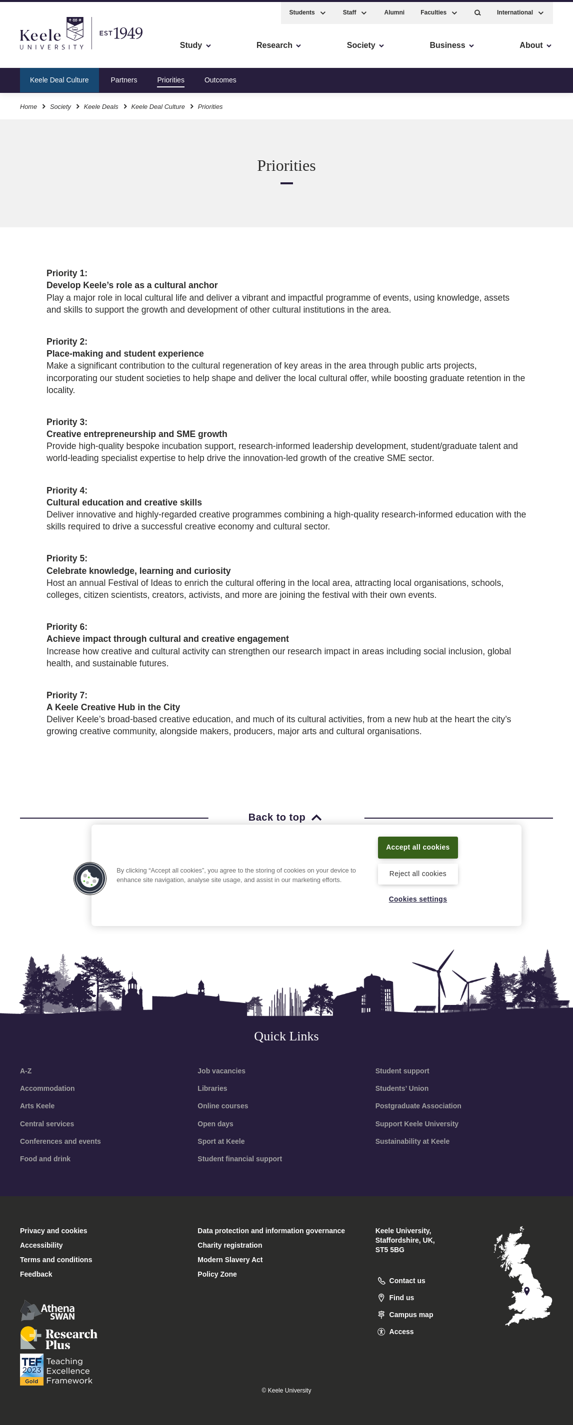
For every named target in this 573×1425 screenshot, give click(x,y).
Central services (47, 1124)
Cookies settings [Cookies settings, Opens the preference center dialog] (418, 899)
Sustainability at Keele (413, 1141)
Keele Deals (101, 104)
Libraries (212, 1088)
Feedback (36, 1274)
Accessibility (41, 1245)
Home (28, 104)
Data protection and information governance (271, 1231)
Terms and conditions (56, 1260)
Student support (403, 1071)
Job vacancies (222, 1071)
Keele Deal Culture (59, 77)
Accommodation (47, 1088)
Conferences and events (60, 1141)
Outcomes (220, 77)
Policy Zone (217, 1274)
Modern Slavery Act (230, 1260)
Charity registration (230, 1245)
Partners (124, 77)
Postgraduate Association (419, 1106)
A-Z (26, 1071)
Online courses (223, 1106)
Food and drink (45, 1159)
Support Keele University (417, 1124)
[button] (477, 10)
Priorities (170, 77)
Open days (216, 1124)
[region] (307, 869)
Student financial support (240, 1159)
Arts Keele (37, 1106)
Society (60, 104)
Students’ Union (402, 1088)
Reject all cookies (417, 873)
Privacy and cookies (54, 1231)
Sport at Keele (221, 1141)
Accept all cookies (417, 840)
